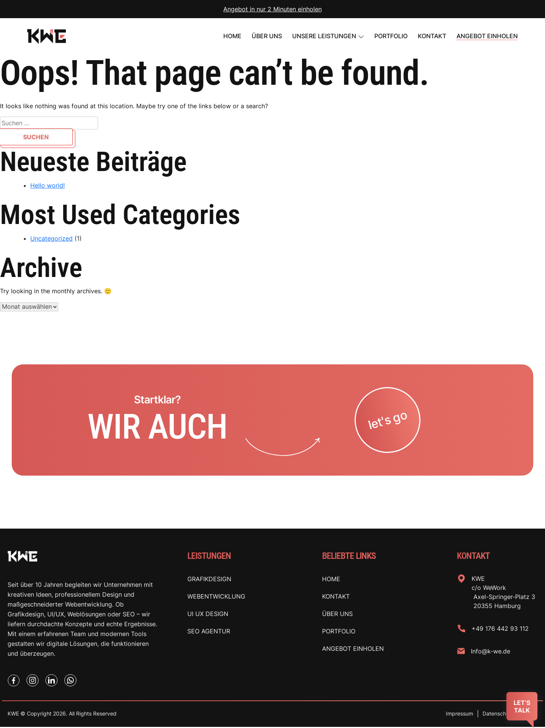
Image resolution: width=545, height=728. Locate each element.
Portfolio (338, 632)
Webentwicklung (216, 597)
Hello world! (47, 185)
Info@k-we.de (490, 652)
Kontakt (432, 36)
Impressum (459, 715)
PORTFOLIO (391, 36)
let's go (388, 420)
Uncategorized (51, 238)
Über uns (267, 36)
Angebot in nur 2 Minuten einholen (272, 9)
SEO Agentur (208, 632)
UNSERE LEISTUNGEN (324, 36)
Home (232, 36)
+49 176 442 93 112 (500, 629)
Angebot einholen (487, 36)
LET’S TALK (522, 706)
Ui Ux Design (207, 614)
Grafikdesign (209, 579)
